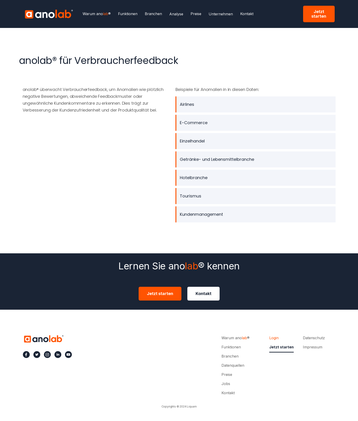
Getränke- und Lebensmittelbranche (217, 159)
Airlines (187, 104)
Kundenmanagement (201, 214)
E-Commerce (193, 123)
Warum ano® (97, 14)
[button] (176, 14)
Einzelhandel (192, 141)
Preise (196, 14)
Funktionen (127, 14)
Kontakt (246, 14)
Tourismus (190, 196)
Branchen (153, 14)
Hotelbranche (193, 177)
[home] (49, 14)
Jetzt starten (318, 14)
